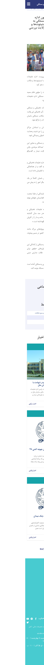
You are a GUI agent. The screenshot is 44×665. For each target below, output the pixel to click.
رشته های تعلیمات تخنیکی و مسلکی (33, 584)
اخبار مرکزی (7, 404)
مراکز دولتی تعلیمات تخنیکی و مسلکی (33, 577)
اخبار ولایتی (7, 470)
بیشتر (38, 404)
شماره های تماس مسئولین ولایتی (34, 599)
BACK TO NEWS (22, 549)
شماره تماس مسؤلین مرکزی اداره (33, 592)
